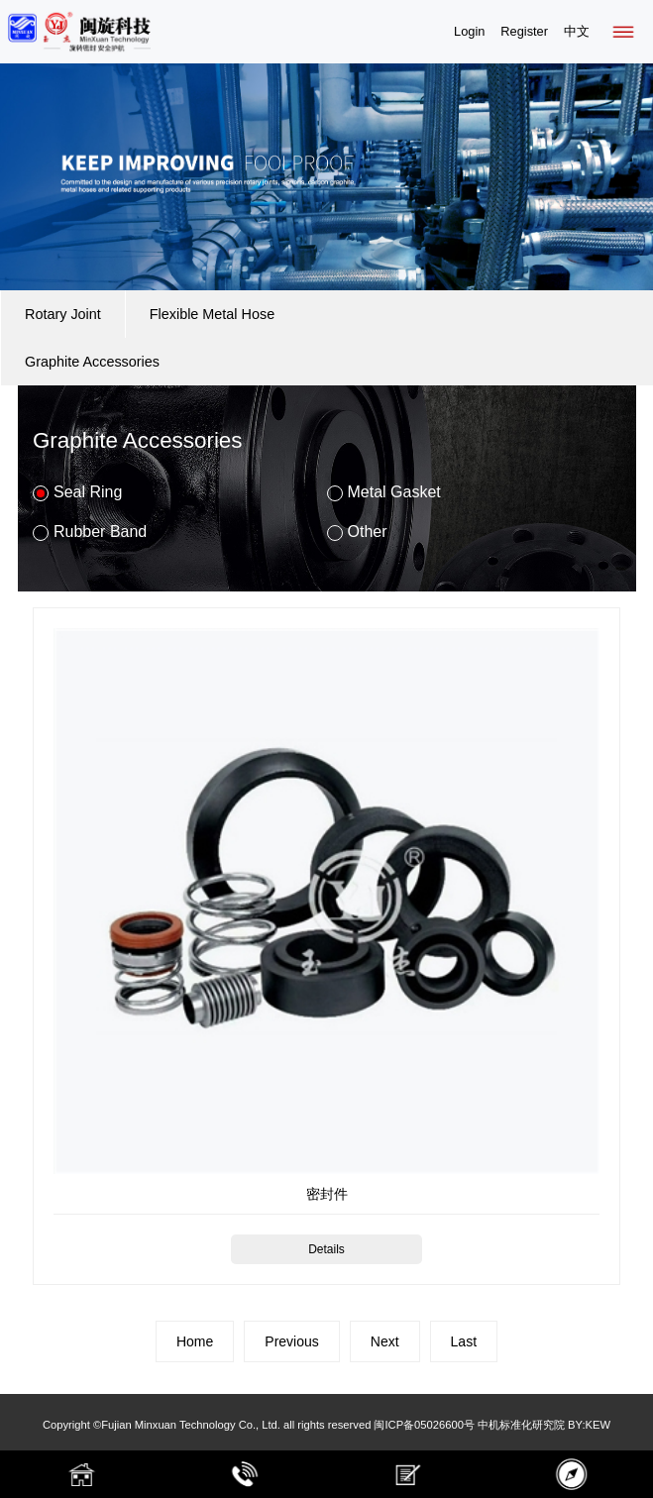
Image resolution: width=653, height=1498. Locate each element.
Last (464, 1341)
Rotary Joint (63, 314)
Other (357, 532)
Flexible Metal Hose (212, 314)
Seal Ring (77, 492)
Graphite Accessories (92, 362)
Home (194, 1341)
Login (469, 31)
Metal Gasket (384, 492)
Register (524, 31)
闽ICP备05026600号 (424, 1425)
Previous (291, 1341)
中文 (577, 31)
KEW (598, 1425)
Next (385, 1341)
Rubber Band (90, 532)
